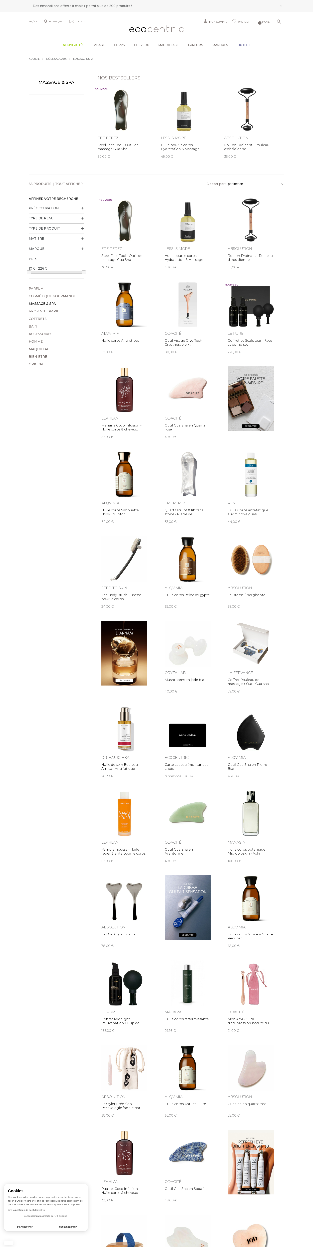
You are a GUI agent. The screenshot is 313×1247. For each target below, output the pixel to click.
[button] (9, 1243)
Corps (119, 45)
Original (37, 364)
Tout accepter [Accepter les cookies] (67, 1227)
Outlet (244, 45)
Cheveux (141, 45)
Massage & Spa (42, 304)
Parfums (195, 45)
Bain (33, 326)
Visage (99, 45)
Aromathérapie (44, 311)
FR (30, 21)
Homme (36, 341)
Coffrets (38, 319)
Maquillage (168, 45)
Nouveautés (73, 45)
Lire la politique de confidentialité (26, 1210)
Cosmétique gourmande (52, 296)
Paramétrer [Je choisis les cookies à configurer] (25, 1227)
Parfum (36, 288)
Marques (220, 45)
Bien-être (38, 357)
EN (35, 21)
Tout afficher (69, 184)
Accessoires (40, 334)
